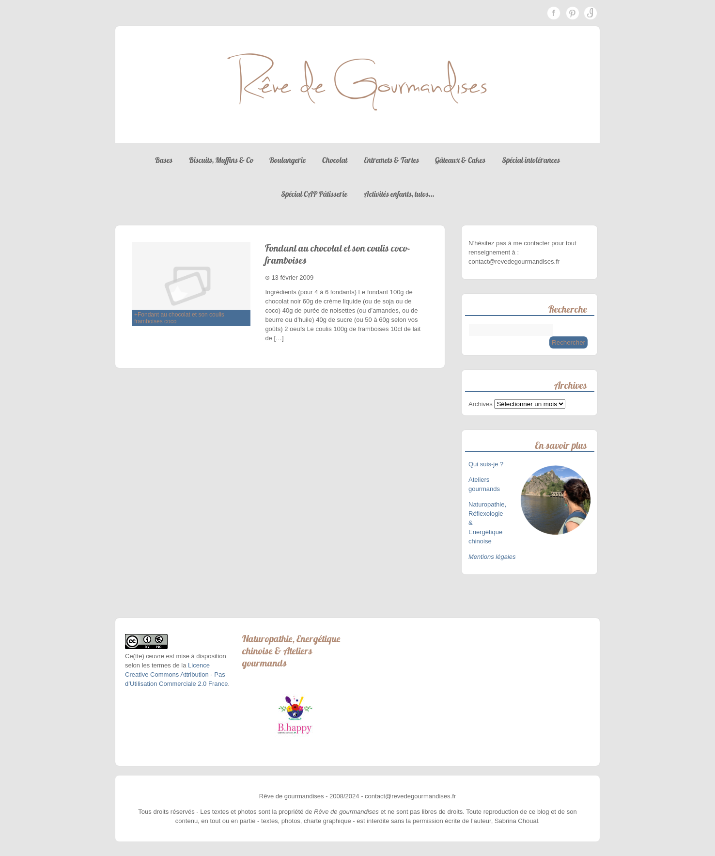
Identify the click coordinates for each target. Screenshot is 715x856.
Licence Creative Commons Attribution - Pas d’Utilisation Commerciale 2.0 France (176, 674)
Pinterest (572, 13)
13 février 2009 (292, 277)
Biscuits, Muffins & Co (221, 160)
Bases (163, 160)
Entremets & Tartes (391, 160)
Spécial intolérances (531, 160)
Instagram (590, 13)
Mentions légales (492, 556)
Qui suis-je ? (486, 464)
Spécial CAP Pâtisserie (314, 194)
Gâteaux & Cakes (460, 160)
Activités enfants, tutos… (399, 194)
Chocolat (334, 160)
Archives (480, 404)
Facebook (553, 13)
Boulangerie (287, 160)
